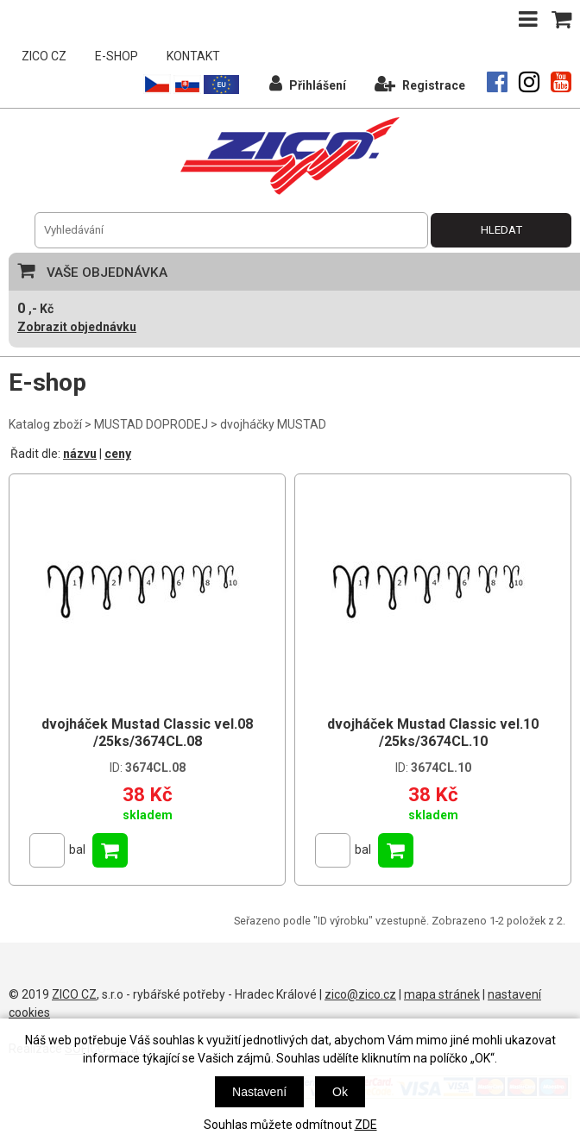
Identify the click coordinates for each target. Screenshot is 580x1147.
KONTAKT (193, 56)
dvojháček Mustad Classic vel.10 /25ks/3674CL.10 (433, 732)
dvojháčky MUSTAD (273, 424)
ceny (117, 454)
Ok (340, 1092)
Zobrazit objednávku (76, 327)
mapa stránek (442, 994)
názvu (80, 454)
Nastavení (259, 1092)
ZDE (366, 1124)
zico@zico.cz (360, 994)
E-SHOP (116, 56)
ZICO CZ (44, 56)
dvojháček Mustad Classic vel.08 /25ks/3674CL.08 (147, 732)
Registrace (420, 83)
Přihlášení (307, 83)
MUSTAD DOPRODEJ (151, 424)
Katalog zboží (45, 424)
